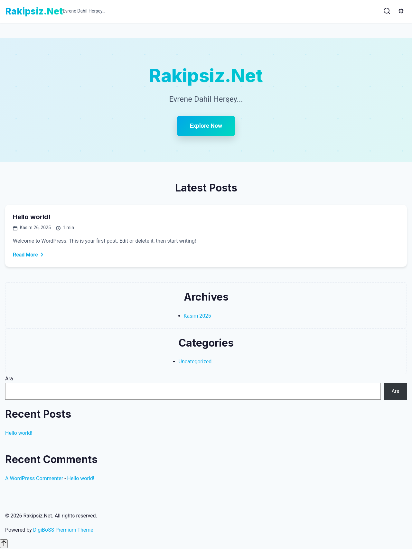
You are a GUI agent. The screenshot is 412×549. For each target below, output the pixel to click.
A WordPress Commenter (34, 478)
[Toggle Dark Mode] (401, 11)
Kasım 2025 (197, 316)
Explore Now (206, 126)
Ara (9, 379)
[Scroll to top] (4, 543)
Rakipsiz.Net (34, 11)
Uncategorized (195, 362)
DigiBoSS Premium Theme (63, 530)
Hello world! (32, 217)
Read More (28, 255)
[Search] (387, 11)
